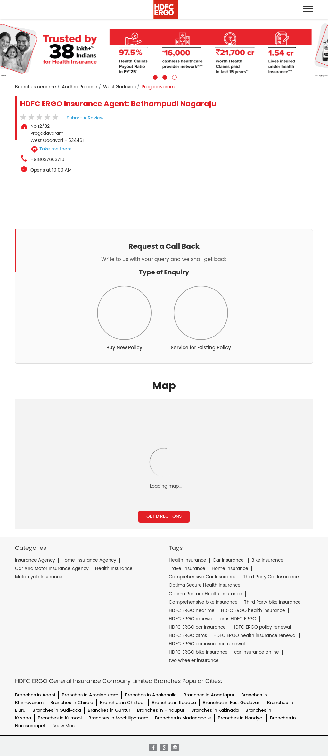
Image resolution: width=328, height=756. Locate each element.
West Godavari (119, 87)
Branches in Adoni (35, 695)
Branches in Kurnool (60, 718)
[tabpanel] (164, 49)
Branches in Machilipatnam (118, 718)
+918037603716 (47, 159)
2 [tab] (164, 76)
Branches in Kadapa (174, 702)
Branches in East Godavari (231, 702)
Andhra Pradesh (79, 87)
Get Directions (164, 516)
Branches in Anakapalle (151, 695)
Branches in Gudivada (56, 710)
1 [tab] (154, 76)
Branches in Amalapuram (90, 695)
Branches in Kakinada (215, 710)
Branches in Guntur (109, 710)
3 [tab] (173, 76)
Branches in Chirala (71, 702)
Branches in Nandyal (240, 718)
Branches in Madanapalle (183, 718)
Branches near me (35, 87)
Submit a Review (85, 118)
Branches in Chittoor (122, 702)
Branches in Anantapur (209, 695)
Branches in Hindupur (160, 710)
